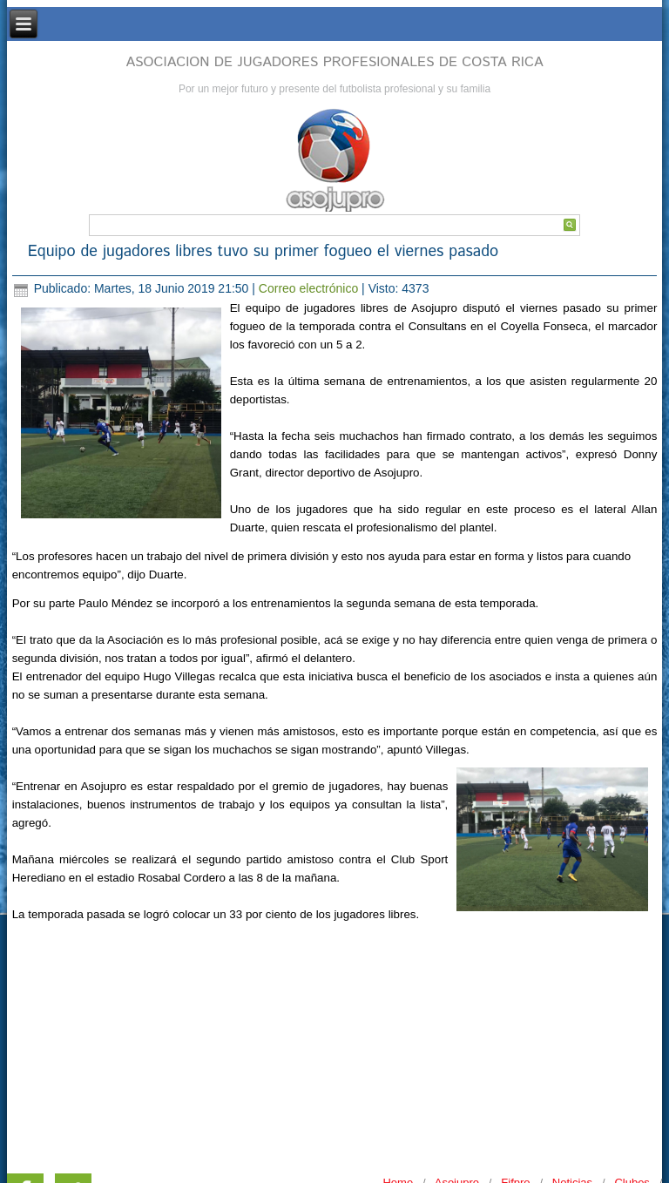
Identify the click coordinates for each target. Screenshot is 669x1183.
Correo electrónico (310, 288)
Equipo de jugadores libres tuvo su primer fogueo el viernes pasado (263, 251)
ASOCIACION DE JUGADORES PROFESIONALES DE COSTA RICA (334, 62)
